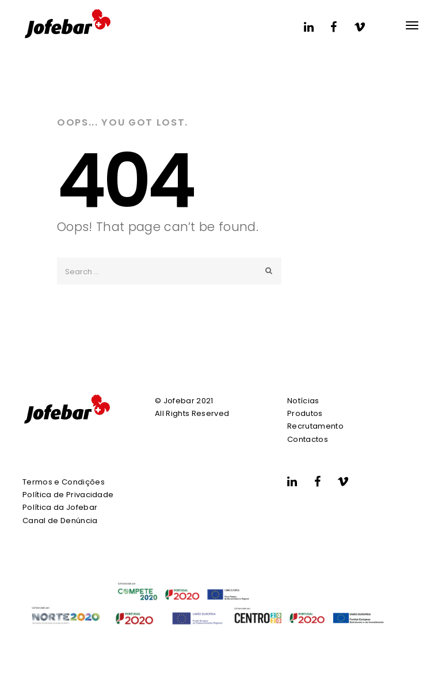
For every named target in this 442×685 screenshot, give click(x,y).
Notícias (303, 400)
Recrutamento (315, 426)
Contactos (307, 439)
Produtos (305, 413)
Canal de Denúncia (60, 520)
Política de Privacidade (67, 494)
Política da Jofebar (59, 507)
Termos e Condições (63, 481)
